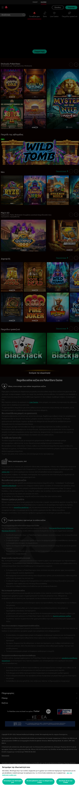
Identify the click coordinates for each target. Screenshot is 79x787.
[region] (39, 775)
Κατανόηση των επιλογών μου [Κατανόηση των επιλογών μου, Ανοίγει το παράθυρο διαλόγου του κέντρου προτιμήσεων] (13, 781)
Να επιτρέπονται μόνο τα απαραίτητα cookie (40, 781)
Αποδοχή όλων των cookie (65, 781)
